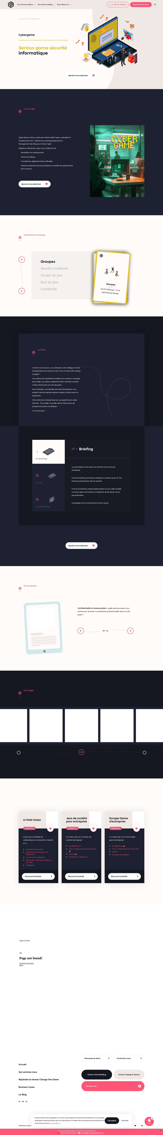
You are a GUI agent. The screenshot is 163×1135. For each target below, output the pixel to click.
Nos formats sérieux (25, 4)
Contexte (49, 289)
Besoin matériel (54, 268)
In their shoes (32, 820)
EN (23, 1101)
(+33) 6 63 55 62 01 (67, 1133)
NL (27, 1101)
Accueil (21, 19)
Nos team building (45, 4)
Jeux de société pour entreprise (76, 819)
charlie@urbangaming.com (92, 1133)
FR (19, 1101)
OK (84, 1125)
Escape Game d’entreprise (118, 819)
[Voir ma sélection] (149, 1121)
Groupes (48, 261)
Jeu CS (27, 19)
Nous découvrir (63, 4)
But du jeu (49, 282)
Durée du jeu (51, 275)
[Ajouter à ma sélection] (50, 828)
